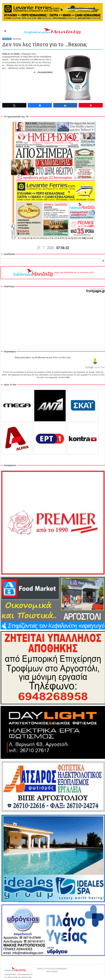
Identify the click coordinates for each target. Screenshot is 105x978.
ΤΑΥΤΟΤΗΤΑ (49, 969)
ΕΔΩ (67, 377)
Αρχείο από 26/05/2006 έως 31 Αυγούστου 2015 (53, 272)
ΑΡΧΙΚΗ (40, 969)
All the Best (17, 39)
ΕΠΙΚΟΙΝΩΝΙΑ (60, 969)
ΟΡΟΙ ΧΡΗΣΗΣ (52, 972)
